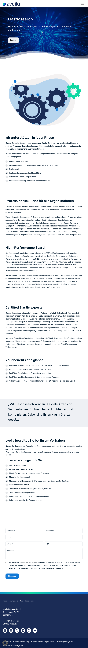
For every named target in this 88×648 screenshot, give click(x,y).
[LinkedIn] (23, 630)
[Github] (29, 630)
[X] (17, 630)
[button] (5, 643)
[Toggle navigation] (82, 3)
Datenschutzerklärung (28, 562)
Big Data (20, 601)
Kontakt (13, 40)
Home (5, 601)
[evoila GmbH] (11, 4)
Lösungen (12, 601)
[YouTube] (35, 630)
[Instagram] (5, 630)
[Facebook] (11, 630)
